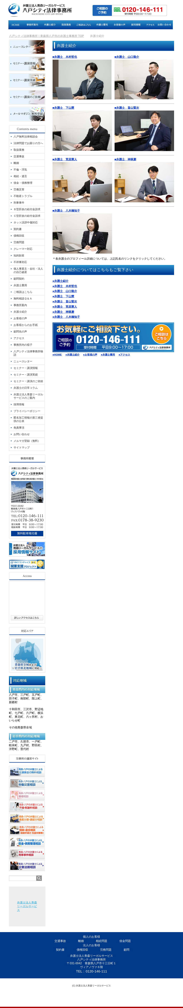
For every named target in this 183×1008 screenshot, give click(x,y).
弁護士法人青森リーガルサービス (27, 906)
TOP (46, 35)
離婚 (81, 940)
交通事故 (60, 940)
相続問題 (101, 940)
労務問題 (106, 949)
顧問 (126, 949)
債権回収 (82, 949)
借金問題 (125, 940)
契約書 (60, 949)
